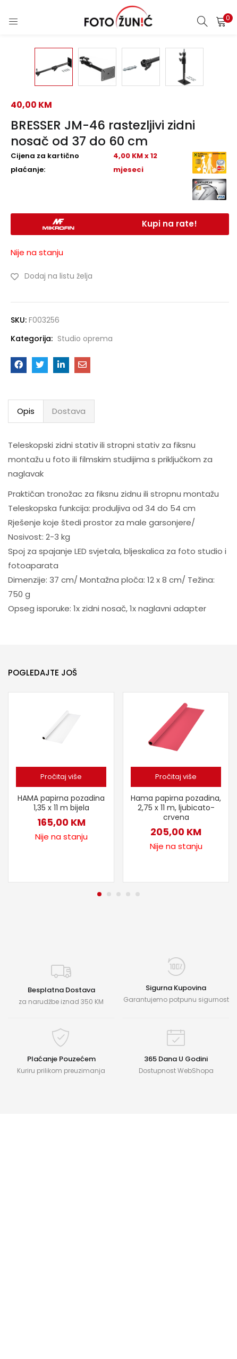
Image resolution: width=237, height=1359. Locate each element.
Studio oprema (85, 559)
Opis (26, 631)
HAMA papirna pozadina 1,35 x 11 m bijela (61, 1023)
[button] (221, 21)
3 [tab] (118, 1115)
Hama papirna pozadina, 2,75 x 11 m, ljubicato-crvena (176, 1028)
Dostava (69, 631)
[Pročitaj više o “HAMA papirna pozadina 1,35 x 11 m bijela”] (61, 998)
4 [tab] (128, 1115)
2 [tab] (109, 1115)
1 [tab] (99, 1115)
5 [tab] (138, 1115)
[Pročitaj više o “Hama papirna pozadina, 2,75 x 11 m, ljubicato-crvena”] (176, 998)
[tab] (26, 632)
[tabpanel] (61, 1007)
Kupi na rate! (169, 444)
